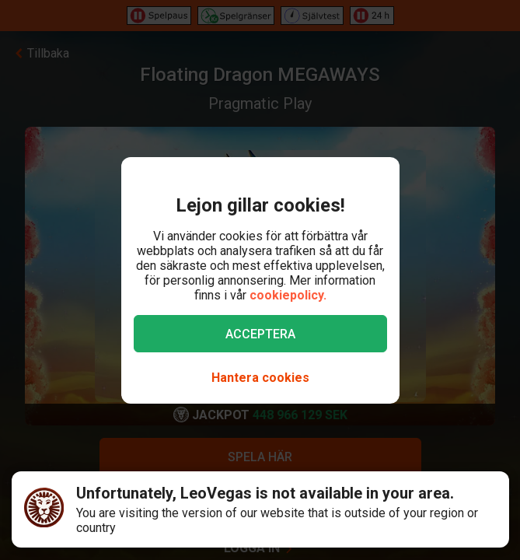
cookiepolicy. (288, 295)
